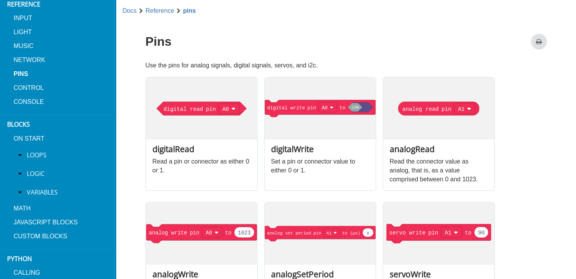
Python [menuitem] (19, 259)
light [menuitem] (23, 32)
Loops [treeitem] (37, 155)
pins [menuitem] (21, 74)
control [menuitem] (29, 87)
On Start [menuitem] (29, 138)
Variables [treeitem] (42, 192)
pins (189, 11)
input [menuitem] (23, 18)
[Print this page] (539, 42)
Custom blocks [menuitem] (40, 236)
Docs (129, 11)
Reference (159, 11)
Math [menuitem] (22, 208)
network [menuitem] (29, 60)
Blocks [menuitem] (18, 124)
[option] (201, 134)
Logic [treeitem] (36, 173)
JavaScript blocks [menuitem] (46, 222)
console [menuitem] (29, 101)
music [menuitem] (24, 46)
